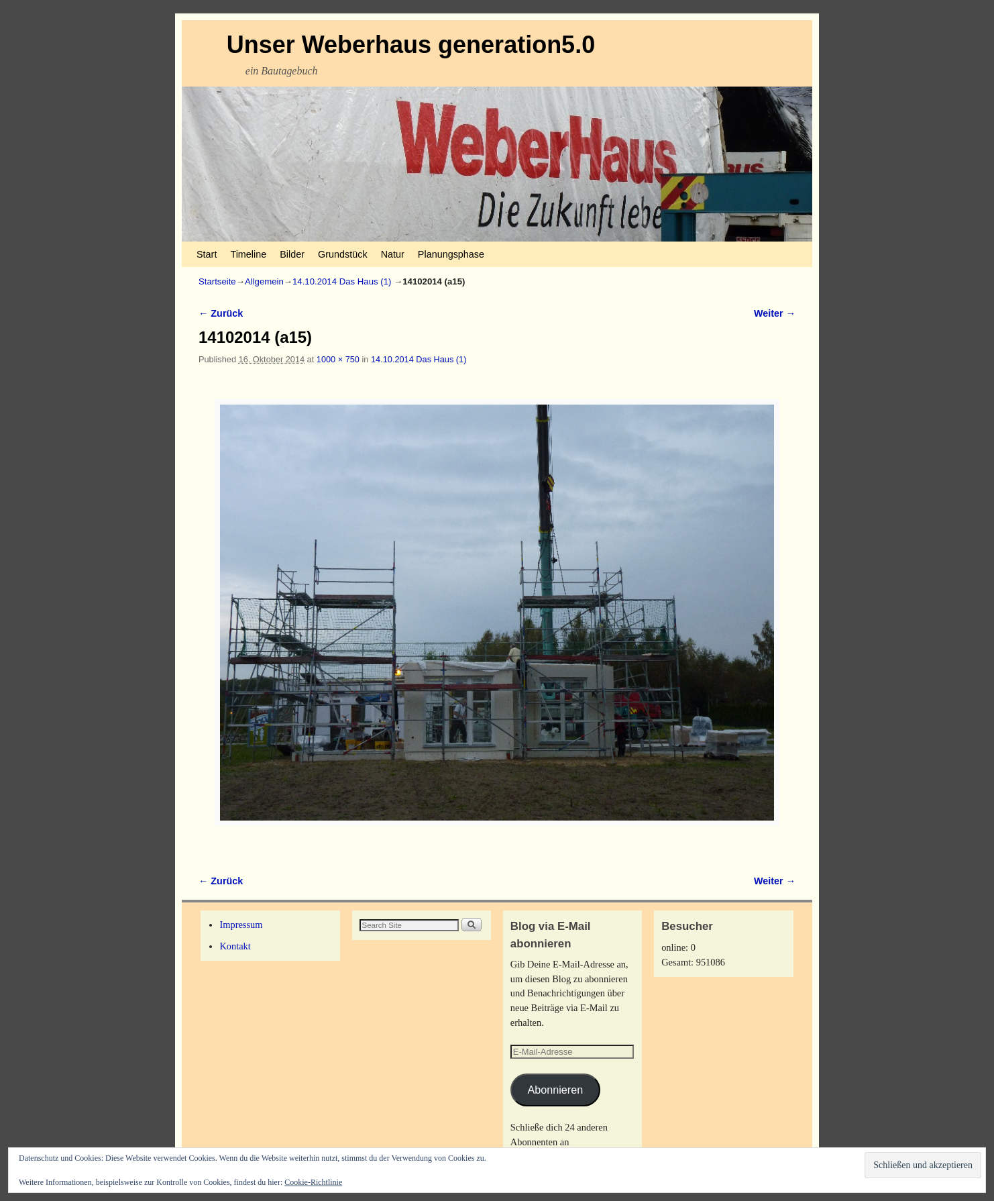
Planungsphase (451, 254)
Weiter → (774, 313)
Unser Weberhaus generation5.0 (411, 44)
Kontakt (234, 946)
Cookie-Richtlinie (313, 1182)
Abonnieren (555, 1090)
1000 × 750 (338, 359)
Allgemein (264, 281)
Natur (392, 254)
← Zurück (221, 313)
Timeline (248, 254)
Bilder (292, 254)
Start (207, 254)
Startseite (217, 281)
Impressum (240, 924)
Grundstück (343, 254)
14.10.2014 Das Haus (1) (341, 281)
